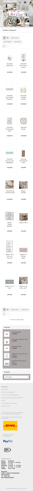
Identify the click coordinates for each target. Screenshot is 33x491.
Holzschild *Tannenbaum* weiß (23, 160)
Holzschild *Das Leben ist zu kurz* (23, 65)
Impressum (5, 389)
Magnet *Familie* (23, 191)
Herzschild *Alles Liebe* (9, 64)
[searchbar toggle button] (19, 2)
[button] (4, 38)
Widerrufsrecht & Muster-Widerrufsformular (13, 397)
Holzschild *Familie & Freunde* (23, 97)
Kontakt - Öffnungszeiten (8, 392)
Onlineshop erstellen (11, 488)
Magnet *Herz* (23, 222)
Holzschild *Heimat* (23, 128)
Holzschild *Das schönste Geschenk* (9, 97)
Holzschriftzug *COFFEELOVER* (10, 191)
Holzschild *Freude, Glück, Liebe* (9, 129)
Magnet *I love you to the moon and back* (9, 256)
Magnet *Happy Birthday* (9, 224)
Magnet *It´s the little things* (23, 256)
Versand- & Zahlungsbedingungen (11, 395)
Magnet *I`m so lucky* (9, 287)
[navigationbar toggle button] (30, 2)
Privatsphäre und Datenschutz (10, 403)
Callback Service (6, 406)
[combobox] (15, 38)
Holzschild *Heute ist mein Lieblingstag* (9, 160)
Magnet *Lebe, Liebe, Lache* (23, 287)
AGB (4, 400)
